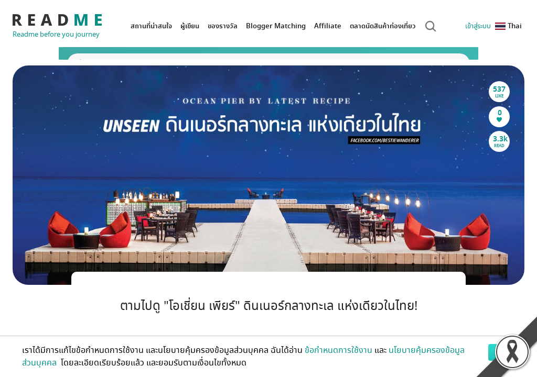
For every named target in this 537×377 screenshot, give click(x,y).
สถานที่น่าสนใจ (151, 26)
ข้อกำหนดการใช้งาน (338, 350)
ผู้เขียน (189, 26)
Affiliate (327, 26)
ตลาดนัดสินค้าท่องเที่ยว (383, 26)
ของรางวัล (223, 26)
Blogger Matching (276, 26)
